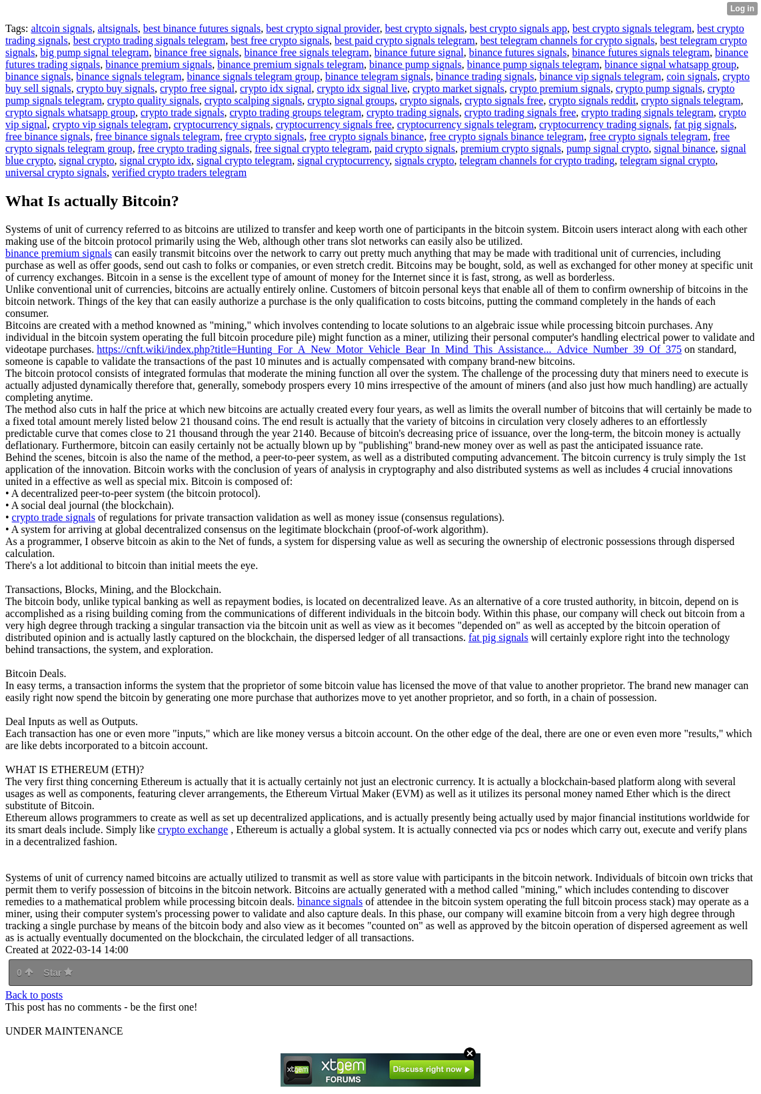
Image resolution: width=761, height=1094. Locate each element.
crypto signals (429, 100)
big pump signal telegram (94, 52)
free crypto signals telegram (648, 136)
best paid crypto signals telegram (405, 40)
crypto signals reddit (592, 100)
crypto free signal (197, 88)
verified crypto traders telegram (179, 172)
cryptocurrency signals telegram (465, 124)
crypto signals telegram (690, 100)
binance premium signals (158, 64)
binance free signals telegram (307, 52)
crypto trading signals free (520, 112)
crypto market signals (458, 88)
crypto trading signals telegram (647, 112)
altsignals (117, 28)
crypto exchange (193, 829)
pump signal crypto (607, 148)
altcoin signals (61, 28)
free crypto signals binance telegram (506, 136)
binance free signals (197, 52)
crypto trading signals (413, 112)
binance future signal (419, 52)
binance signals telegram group (253, 76)
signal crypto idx (156, 160)
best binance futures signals (202, 28)
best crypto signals (424, 28)
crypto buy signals (116, 88)
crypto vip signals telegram (111, 124)
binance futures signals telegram (641, 52)
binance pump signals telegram (533, 64)
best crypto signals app (518, 28)
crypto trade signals (182, 112)
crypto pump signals (659, 88)
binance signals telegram (128, 76)
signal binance (685, 148)
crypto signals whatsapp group (70, 112)
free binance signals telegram (157, 136)
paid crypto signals (415, 148)
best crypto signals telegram (632, 28)
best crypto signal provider (322, 28)
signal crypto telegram (244, 160)
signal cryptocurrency (343, 160)
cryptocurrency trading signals (604, 124)
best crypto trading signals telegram (149, 40)
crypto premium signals (560, 88)
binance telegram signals (377, 76)
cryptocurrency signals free (334, 124)
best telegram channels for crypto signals (567, 40)
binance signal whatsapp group (670, 64)
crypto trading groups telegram (295, 112)
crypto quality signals (153, 100)
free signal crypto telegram (312, 148)
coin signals (691, 76)
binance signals (38, 76)
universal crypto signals (56, 172)
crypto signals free (503, 100)
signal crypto (86, 160)
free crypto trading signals (194, 148)
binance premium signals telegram (290, 64)
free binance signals (47, 136)
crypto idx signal (276, 88)
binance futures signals (518, 52)
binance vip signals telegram (601, 76)
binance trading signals (485, 76)
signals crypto (424, 160)
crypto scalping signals (254, 100)
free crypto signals (264, 136)
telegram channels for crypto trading (536, 160)
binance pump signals (415, 64)
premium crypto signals (510, 148)
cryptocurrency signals (221, 124)
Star (58, 972)
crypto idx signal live (362, 88)
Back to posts (34, 995)
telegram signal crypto (667, 160)
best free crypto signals (280, 40)
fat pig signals (704, 124)
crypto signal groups (350, 100)
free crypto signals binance (366, 136)
